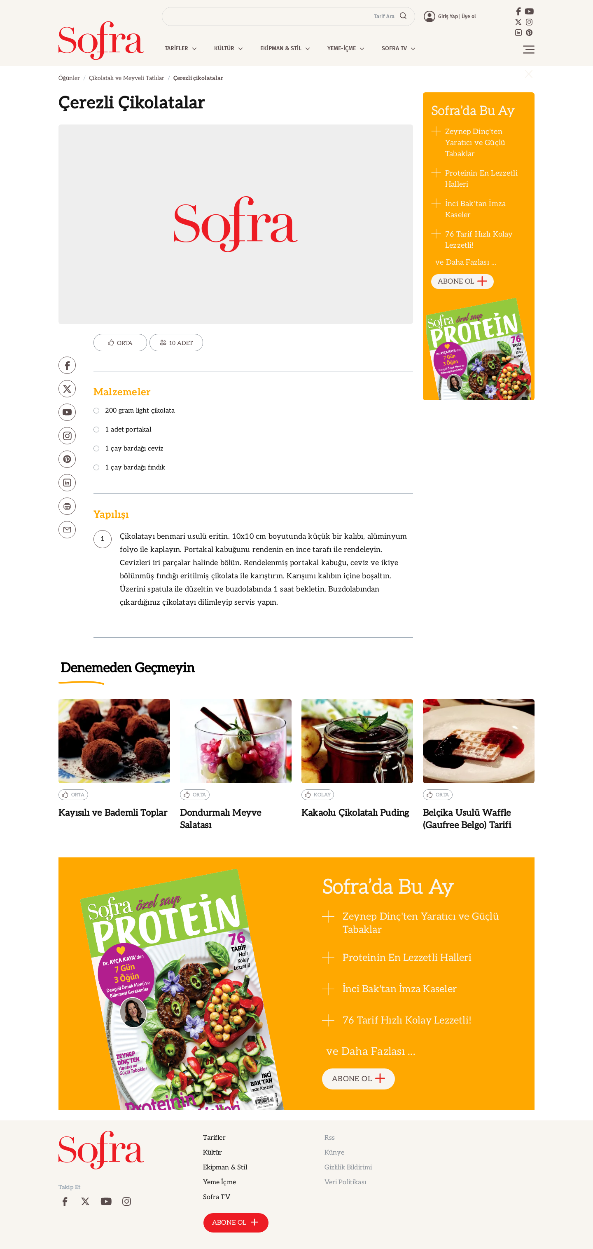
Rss (330, 1138)
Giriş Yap (448, 16)
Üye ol (469, 16)
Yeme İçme (219, 1182)
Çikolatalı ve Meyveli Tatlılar (126, 78)
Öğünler (69, 78)
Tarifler (214, 1138)
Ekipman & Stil (225, 1168)
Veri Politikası (345, 1182)
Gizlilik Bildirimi (348, 1168)
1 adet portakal (122, 430)
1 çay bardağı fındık (129, 468)
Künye (335, 1153)
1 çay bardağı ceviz (128, 449)
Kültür (212, 1153)
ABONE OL (463, 282)
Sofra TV (216, 1197)
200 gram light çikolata (134, 411)
